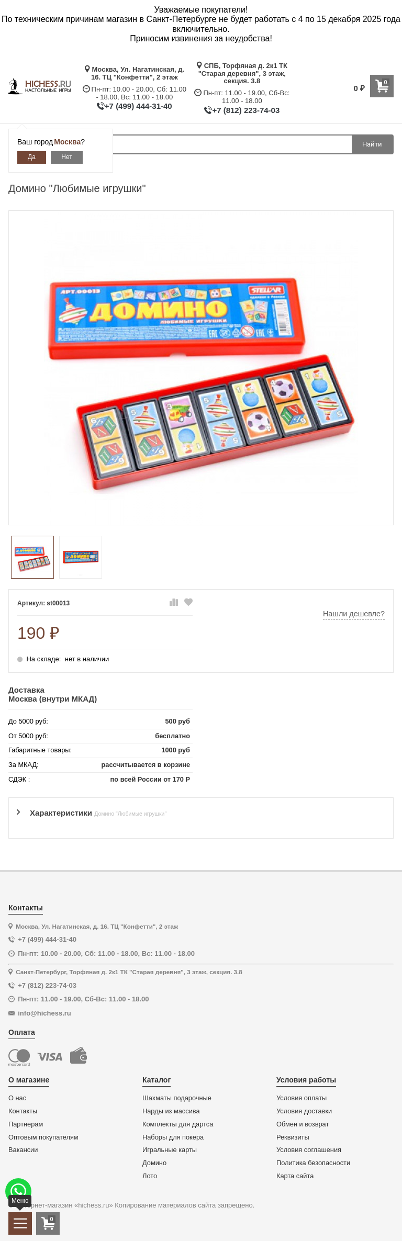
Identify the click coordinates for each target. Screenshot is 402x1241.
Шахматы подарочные (176, 1098)
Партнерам (25, 1124)
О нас (17, 1098)
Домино (154, 1163)
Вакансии (23, 1150)
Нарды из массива (171, 1111)
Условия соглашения (308, 1150)
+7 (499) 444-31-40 (138, 105)
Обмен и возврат (302, 1124)
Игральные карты (169, 1150)
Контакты (22, 1111)
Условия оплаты (301, 1098)
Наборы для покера (173, 1137)
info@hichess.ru (44, 1013)
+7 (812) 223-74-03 (246, 110)
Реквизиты (292, 1137)
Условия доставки (304, 1111)
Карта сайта (295, 1176)
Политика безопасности (313, 1163)
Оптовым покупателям (43, 1137)
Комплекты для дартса (177, 1124)
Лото (149, 1176)
